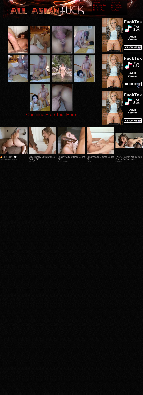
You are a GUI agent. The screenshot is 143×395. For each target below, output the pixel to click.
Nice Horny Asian (99, 10)
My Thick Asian (98, 7)
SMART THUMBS (76, 341)
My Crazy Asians (116, 7)
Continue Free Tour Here (51, 114)
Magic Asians (115, 10)
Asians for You (115, 2)
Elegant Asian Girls (99, 5)
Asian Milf (96, 2)
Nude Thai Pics (116, 5)
